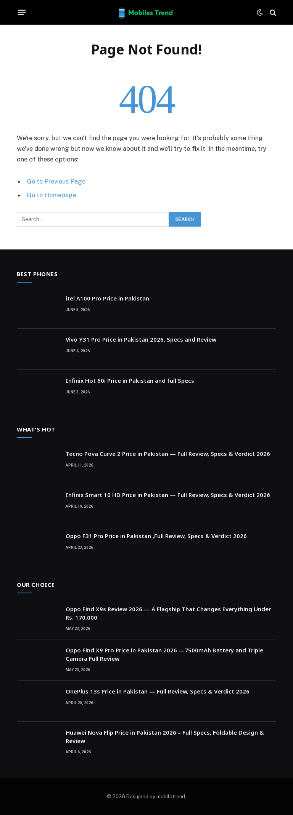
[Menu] (22, 12)
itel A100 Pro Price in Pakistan (107, 298)
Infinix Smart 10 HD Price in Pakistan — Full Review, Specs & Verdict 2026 (168, 494)
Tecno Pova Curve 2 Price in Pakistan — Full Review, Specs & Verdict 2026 (168, 453)
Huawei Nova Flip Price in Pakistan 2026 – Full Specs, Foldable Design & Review (165, 736)
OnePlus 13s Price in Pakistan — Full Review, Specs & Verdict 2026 (158, 691)
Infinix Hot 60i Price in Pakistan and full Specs (130, 380)
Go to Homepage (52, 195)
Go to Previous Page (57, 181)
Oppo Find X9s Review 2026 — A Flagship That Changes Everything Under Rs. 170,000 (168, 612)
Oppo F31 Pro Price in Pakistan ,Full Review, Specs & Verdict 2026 (156, 535)
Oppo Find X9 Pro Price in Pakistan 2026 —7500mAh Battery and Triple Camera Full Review (164, 654)
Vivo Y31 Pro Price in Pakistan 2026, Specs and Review (141, 339)
